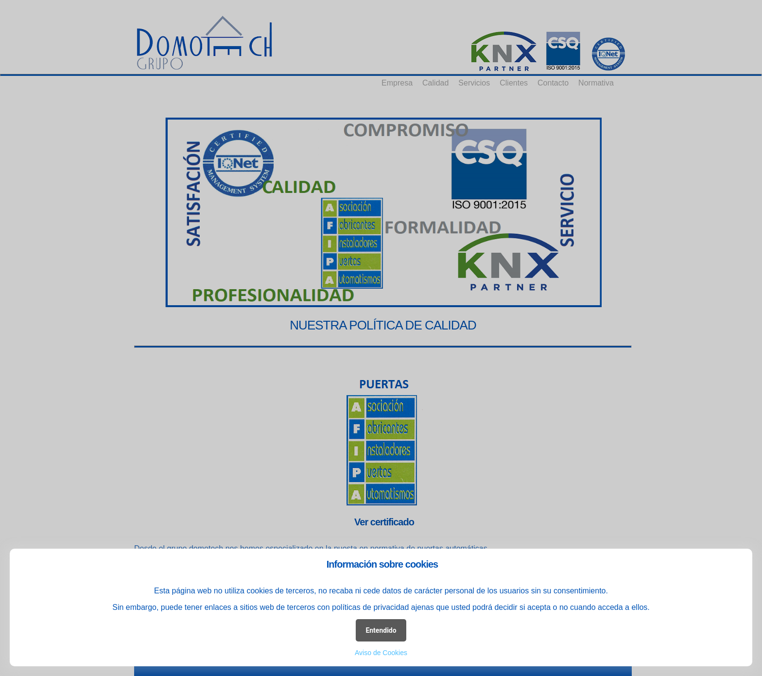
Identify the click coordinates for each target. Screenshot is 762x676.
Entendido (380, 630)
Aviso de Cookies (381, 653)
